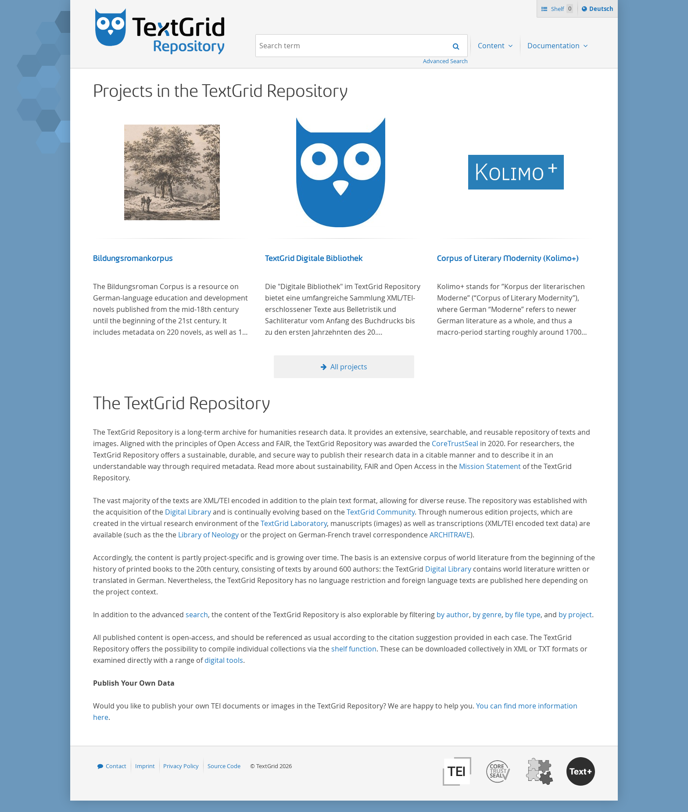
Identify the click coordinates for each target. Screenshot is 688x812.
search (197, 614)
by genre (487, 614)
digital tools (223, 660)
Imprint (145, 766)
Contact (116, 766)
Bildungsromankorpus (133, 258)
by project (575, 614)
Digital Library (188, 512)
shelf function (353, 649)
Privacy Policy (181, 766)
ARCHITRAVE (450, 535)
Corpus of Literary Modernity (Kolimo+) (508, 258)
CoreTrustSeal (455, 443)
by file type (523, 614)
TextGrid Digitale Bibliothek (314, 258)
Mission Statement (490, 466)
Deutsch (602, 10)
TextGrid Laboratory (294, 523)
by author (453, 614)
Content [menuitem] (492, 45)
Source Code (224, 766)
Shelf (561, 8)
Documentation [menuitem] (554, 45)
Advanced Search (445, 61)
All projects (348, 367)
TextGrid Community (381, 512)
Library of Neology (208, 535)
